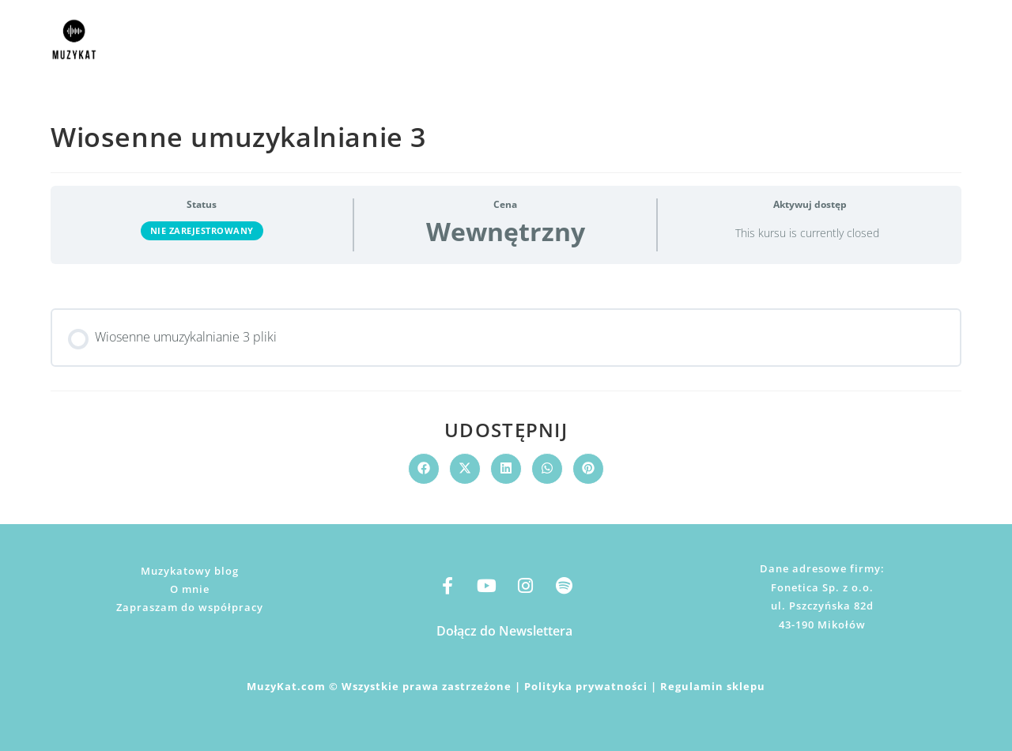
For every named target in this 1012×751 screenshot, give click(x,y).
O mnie (190, 589)
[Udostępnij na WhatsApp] (547, 469)
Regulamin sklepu (712, 686)
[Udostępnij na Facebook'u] (424, 469)
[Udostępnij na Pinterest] (588, 469)
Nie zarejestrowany (202, 230)
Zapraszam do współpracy (189, 607)
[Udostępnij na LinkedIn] (506, 469)
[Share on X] (465, 469)
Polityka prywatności (586, 686)
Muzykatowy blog (190, 571)
